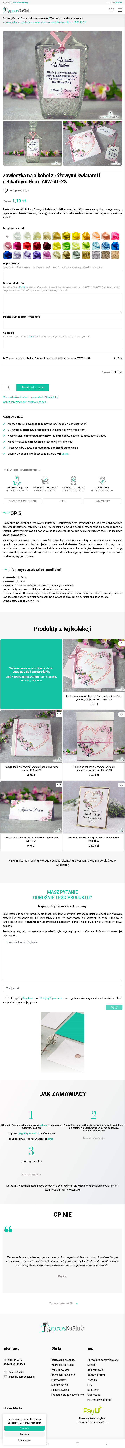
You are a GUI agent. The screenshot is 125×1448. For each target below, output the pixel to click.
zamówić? (95, 1369)
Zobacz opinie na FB (63, 1303)
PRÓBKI (62, 501)
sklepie (43, 1125)
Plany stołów (58, 1379)
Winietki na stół (60, 1369)
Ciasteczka (93, 1394)
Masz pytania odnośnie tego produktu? (30, 397)
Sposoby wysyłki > (31, 1174)
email (50, 1138)
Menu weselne (59, 1384)
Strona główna (11, 18)
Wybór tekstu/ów (13, 283)
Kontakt (91, 1364)
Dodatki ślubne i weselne (34, 18)
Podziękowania (60, 1389)
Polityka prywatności (99, 1399)
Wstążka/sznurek (14, 228)
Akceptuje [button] (24, 1428)
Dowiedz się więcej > (94, 1138)
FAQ (89, 1384)
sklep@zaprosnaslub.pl (19, 1377)
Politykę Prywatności (51, 998)
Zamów (114, 2)
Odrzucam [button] (24, 1434)
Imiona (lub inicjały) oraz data (21, 316)
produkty (63, 1359)
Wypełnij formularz (29, 1133)
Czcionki (8, 332)
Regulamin (28, 998)
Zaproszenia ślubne (62, 1364)
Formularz (15, 2)
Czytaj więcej (24, 1440)
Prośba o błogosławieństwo (67, 1394)
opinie (65, 453)
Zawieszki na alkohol (63, 1374)
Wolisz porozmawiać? (24, 402)
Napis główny (11, 263)
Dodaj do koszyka (32, 387)
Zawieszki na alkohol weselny (66, 18)
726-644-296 (13, 1372)
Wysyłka (92, 1379)
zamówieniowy (102, 1359)
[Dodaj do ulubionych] (16, 190)
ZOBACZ (22, 287)
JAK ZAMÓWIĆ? (102, 501)
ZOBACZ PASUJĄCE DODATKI (22, 501)
